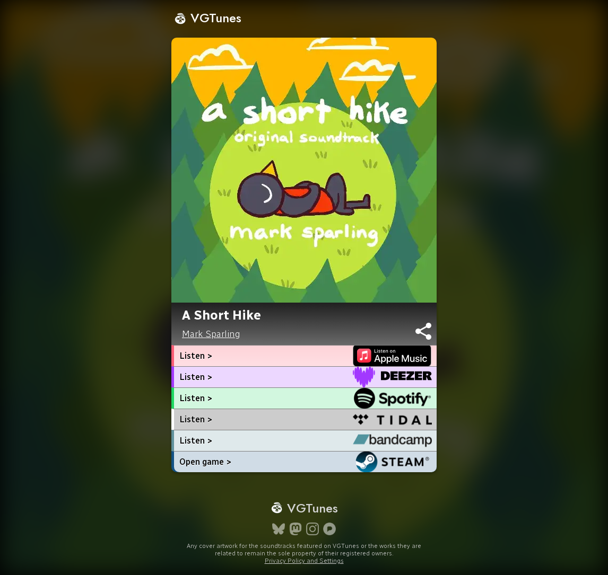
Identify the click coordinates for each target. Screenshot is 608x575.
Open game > (205, 462)
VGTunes (207, 17)
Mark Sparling (211, 334)
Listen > (195, 356)
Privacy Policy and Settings (304, 560)
